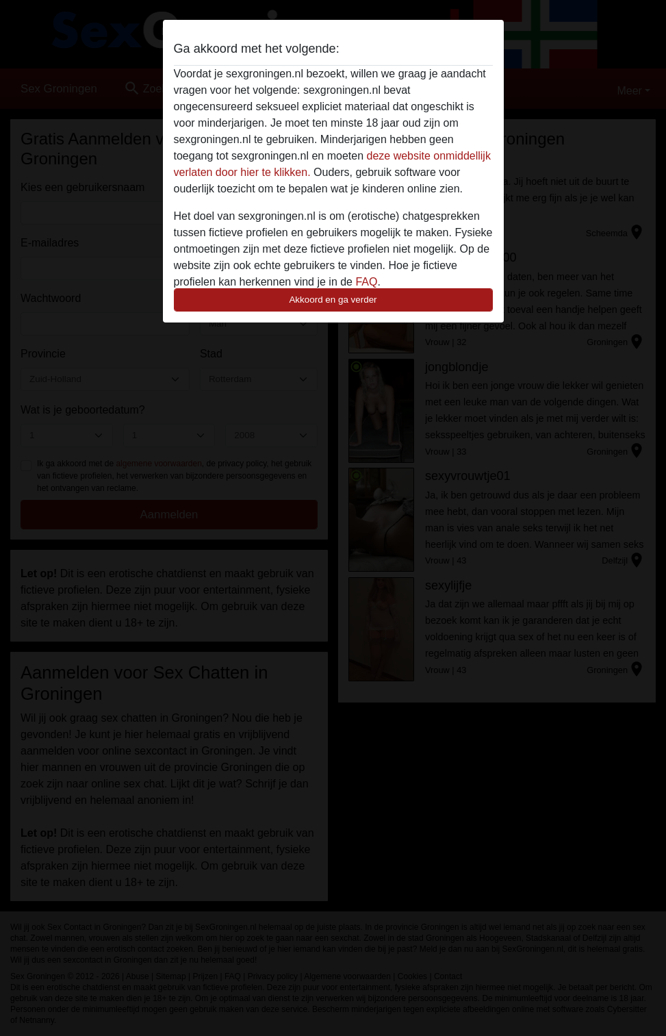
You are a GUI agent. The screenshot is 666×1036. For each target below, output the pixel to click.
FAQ (366, 282)
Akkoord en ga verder (332, 299)
